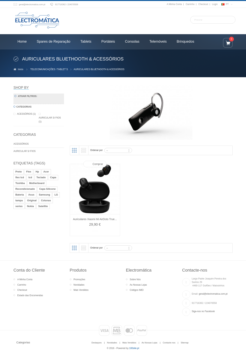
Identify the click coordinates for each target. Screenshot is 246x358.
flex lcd (19, 177)
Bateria (19, 194)
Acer (46, 171)
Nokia (30, 206)
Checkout (203, 4)
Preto (18, 171)
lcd (30, 177)
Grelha (74, 150)
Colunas (46, 200)
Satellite (43, 206)
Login (215, 4)
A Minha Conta (174, 4)
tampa (19, 200)
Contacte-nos (169, 342)
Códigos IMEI (137, 290)
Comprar (98, 164)
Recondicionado (25, 188)
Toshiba (20, 183)
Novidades (79, 284)
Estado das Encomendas (30, 295)
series (19, 206)
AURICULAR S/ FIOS (24, 151)
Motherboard (36, 183)
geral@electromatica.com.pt (32, 4)
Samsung (44, 194)
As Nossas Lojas (138, 284)
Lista (83, 150)
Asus (31, 194)
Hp (37, 171)
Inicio (20, 69)
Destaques (96, 342)
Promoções (79, 279)
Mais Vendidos (81, 290)
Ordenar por (96, 150)
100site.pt (134, 348)
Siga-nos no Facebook (203, 311)
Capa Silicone (47, 188)
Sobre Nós (135, 279)
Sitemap (184, 342)
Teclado (41, 177)
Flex (28, 171)
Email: (195, 294)
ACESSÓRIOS (21, 144)
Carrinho (190, 4)
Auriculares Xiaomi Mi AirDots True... (95, 219)
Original (32, 200)
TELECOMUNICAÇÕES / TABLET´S (49, 69)
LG (56, 194)
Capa (53, 177)
